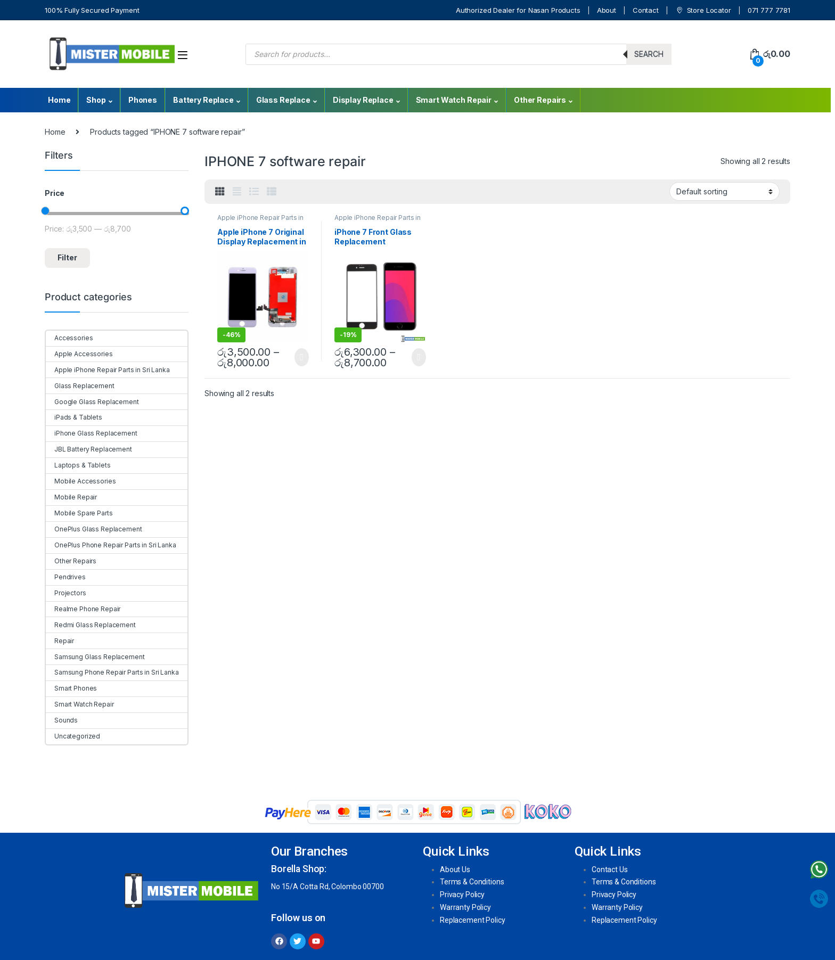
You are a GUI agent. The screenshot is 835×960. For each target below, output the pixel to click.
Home (59, 99)
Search (649, 54)
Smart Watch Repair (454, 99)
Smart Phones (71, 688)
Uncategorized (73, 736)
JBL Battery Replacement (89, 449)
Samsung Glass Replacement (95, 657)
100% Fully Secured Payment (92, 10)
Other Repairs (540, 99)
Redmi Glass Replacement (91, 625)
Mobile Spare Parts (79, 513)
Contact (646, 10)
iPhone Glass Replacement (91, 433)
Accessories (69, 338)
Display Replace (363, 99)
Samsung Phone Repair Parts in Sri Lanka (112, 672)
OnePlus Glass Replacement (94, 529)
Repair (60, 641)
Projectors (66, 593)
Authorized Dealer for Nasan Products (518, 10)
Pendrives (66, 577)
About (606, 10)
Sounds (62, 720)
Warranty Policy (465, 907)
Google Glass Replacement (92, 402)
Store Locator (703, 10)
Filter (67, 257)
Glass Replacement (80, 386)
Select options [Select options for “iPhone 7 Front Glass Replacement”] (419, 357)
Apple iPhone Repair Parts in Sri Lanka (108, 370)
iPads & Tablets (74, 417)
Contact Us (610, 869)
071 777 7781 (769, 10)
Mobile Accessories (81, 481)
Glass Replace (283, 99)
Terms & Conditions (472, 881)
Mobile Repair (71, 497)
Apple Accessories (79, 354)
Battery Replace (203, 99)
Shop (95, 99)
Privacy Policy (462, 894)
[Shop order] (724, 191)
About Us (455, 869)
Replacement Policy (472, 920)
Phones (142, 99)
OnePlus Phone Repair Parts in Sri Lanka (111, 545)
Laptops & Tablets (78, 465)
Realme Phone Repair (83, 609)
